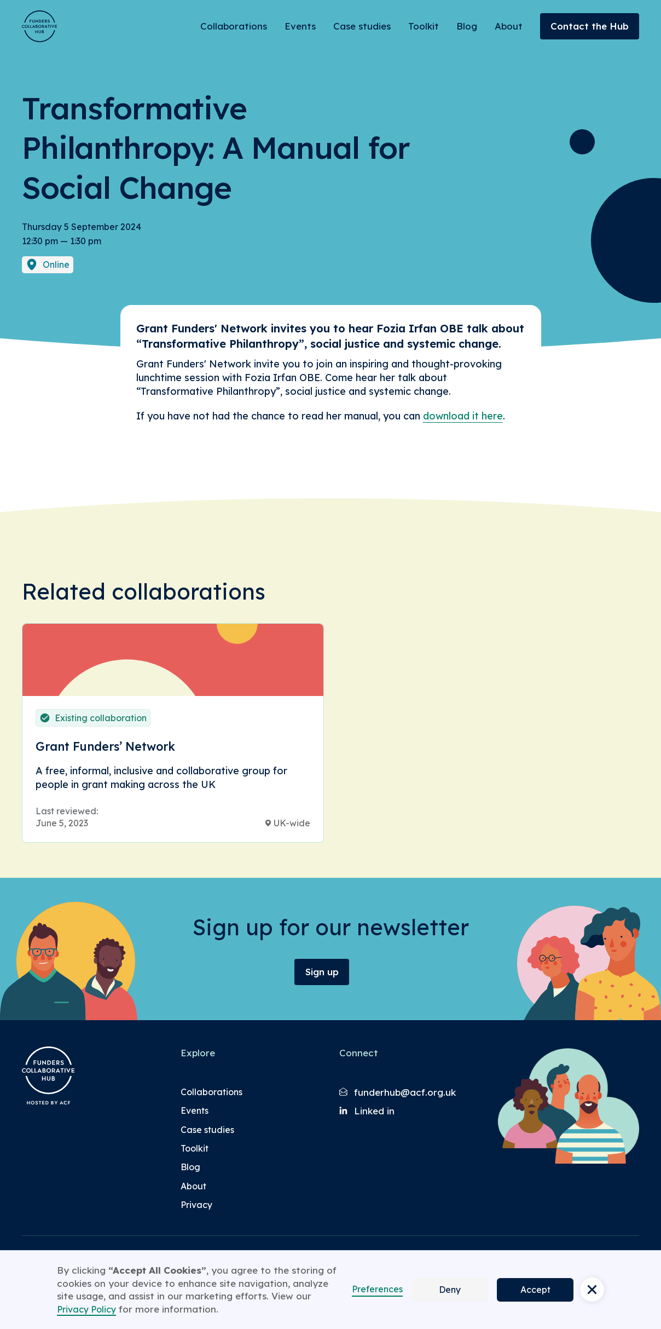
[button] (592, 1290)
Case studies (362, 26)
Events (300, 26)
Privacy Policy (86, 1309)
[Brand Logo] (39, 26)
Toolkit (423, 26)
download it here (463, 416)
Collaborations (233, 26)
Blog (466, 26)
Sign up (322, 971)
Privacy (196, 1204)
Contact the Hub (589, 26)
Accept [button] (535, 1289)
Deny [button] (450, 1289)
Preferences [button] (377, 1289)
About (509, 26)
